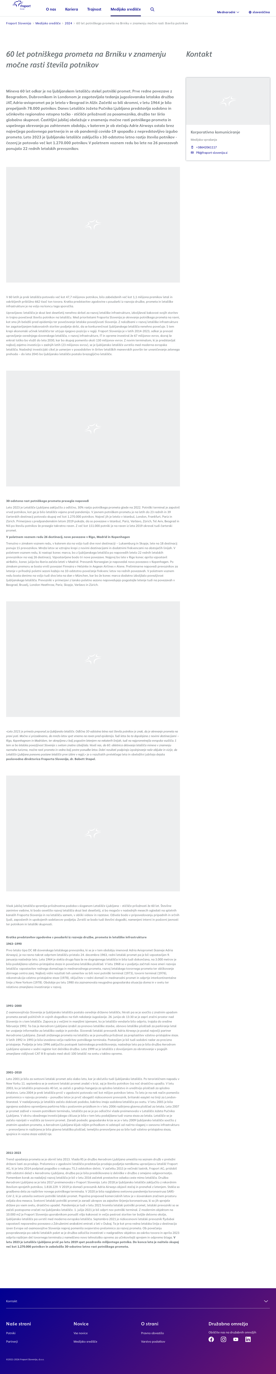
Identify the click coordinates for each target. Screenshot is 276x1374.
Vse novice (81, 1333)
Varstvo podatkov (153, 1342)
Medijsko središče (133, 22)
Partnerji (12, 1342)
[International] (228, 12)
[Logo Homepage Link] (25, 15)
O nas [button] (59, 22)
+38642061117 (204, 160)
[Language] (259, 12)
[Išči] (160, 22)
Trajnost (102, 22)
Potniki (11, 1333)
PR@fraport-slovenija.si (209, 165)
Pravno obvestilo (152, 1333)
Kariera (79, 22)
